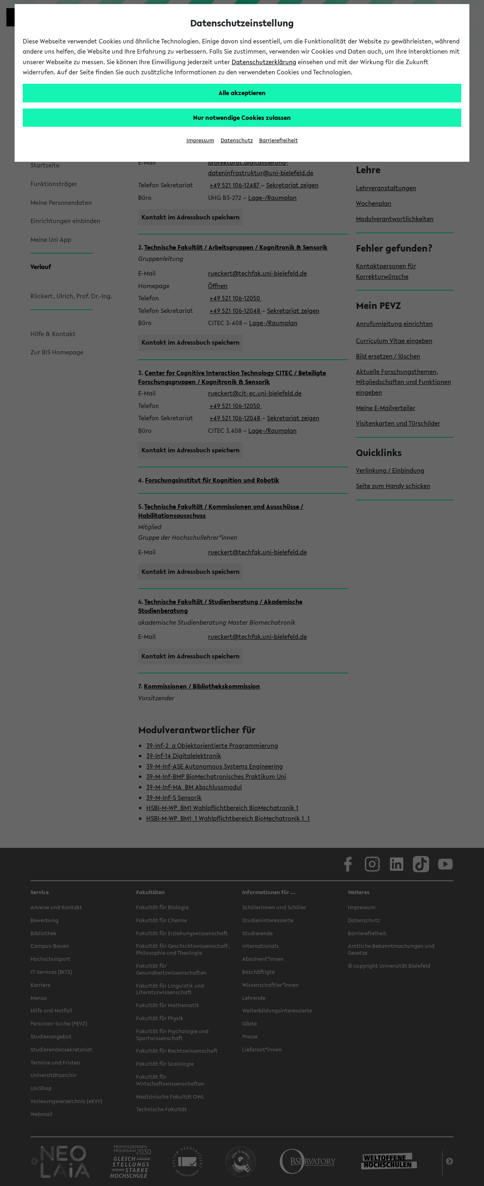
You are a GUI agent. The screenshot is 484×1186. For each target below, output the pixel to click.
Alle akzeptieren (242, 92)
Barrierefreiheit (278, 140)
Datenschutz (237, 140)
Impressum (200, 140)
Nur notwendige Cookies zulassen (242, 117)
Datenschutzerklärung (264, 61)
